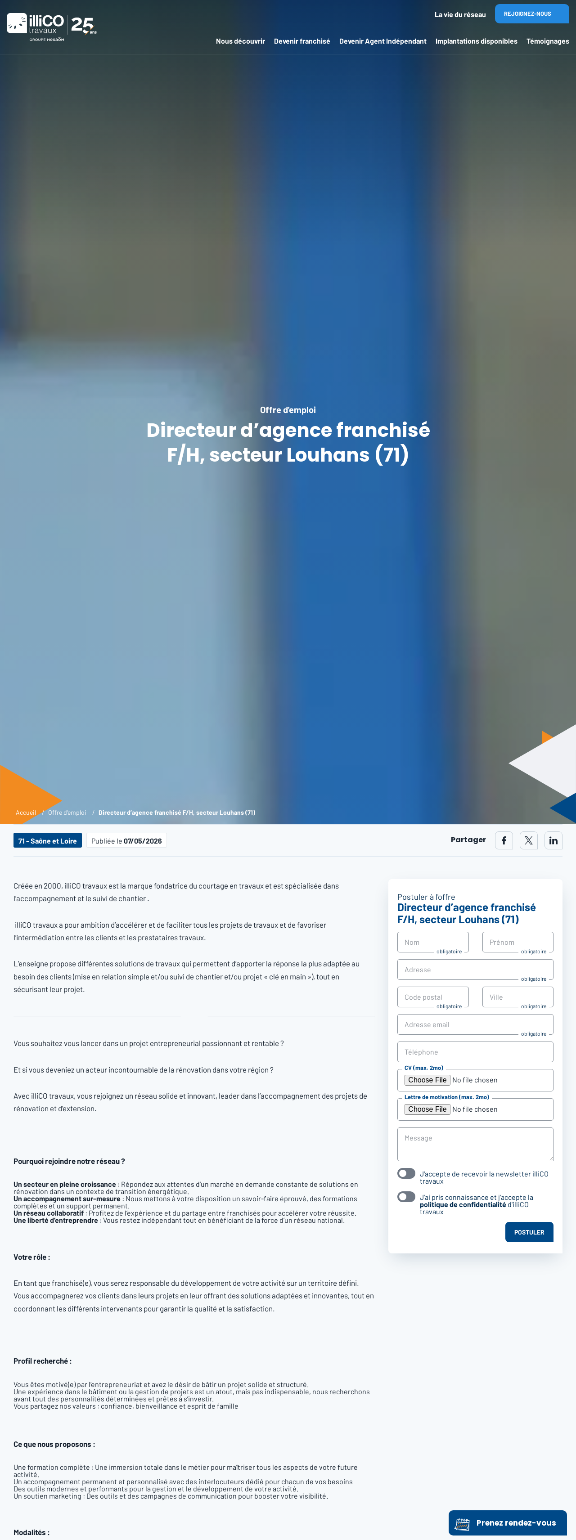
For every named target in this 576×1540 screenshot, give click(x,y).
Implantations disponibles (477, 40)
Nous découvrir (240, 40)
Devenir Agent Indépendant (383, 40)
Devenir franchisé (302, 40)
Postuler (529, 1232)
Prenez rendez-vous (505, 1523)
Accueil (26, 812)
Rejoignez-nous (527, 13)
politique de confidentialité (463, 1204)
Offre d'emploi (67, 812)
